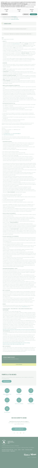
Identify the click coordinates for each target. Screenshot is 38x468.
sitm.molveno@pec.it (17, 133)
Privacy (15, 449)
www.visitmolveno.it (16, 43)
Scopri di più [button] (4, 14)
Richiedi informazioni (19, 364)
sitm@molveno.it (7, 133)
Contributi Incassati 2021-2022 (7, 449)
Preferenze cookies (28, 449)
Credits (23, 449)
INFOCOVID (16, 18)
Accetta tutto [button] (33, 14)
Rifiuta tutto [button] (26, 14)
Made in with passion (31, 457)
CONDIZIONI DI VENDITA (15, 19)
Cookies (19, 449)
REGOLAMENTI (14, 16)
